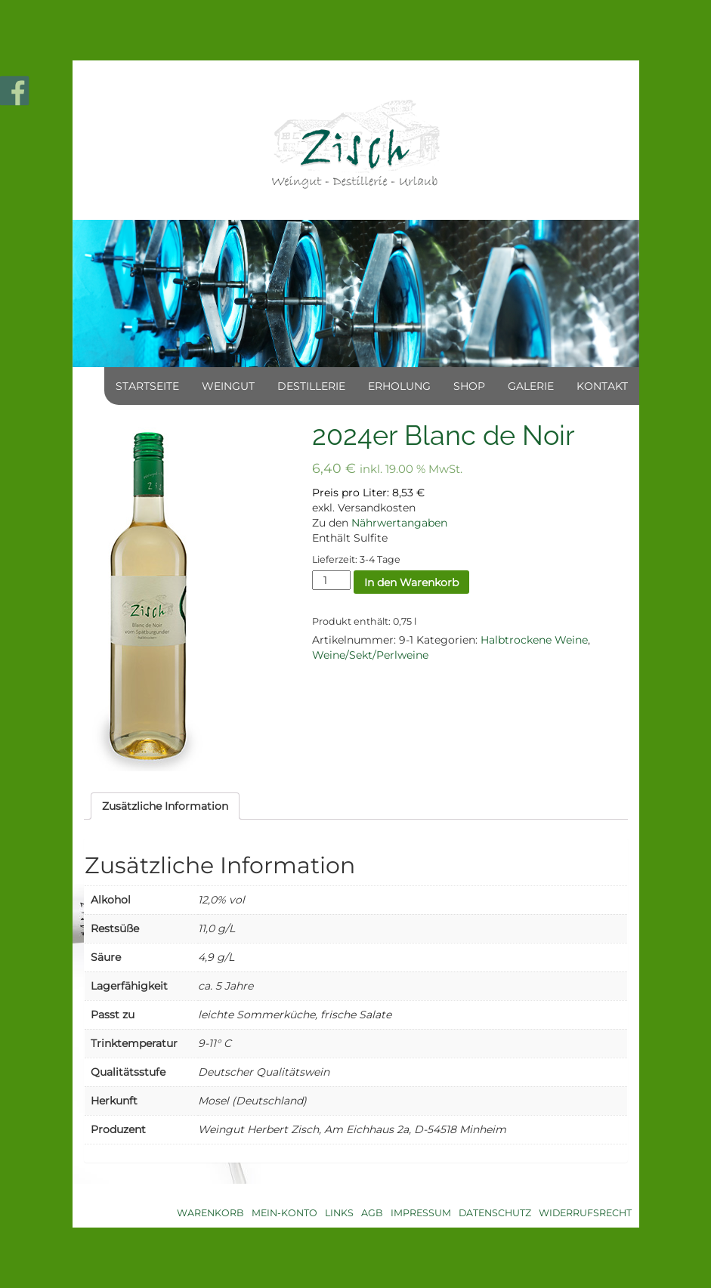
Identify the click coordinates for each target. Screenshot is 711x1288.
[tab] (165, 806)
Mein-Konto (284, 1213)
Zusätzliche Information (165, 806)
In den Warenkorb (411, 582)
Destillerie (311, 386)
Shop (469, 386)
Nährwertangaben (399, 523)
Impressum (421, 1213)
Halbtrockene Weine (534, 640)
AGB (372, 1213)
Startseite (147, 386)
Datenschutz (495, 1213)
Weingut (228, 386)
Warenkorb (210, 1213)
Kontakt (602, 386)
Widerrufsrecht (585, 1213)
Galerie (531, 386)
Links (339, 1213)
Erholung (399, 386)
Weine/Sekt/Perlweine (370, 655)
